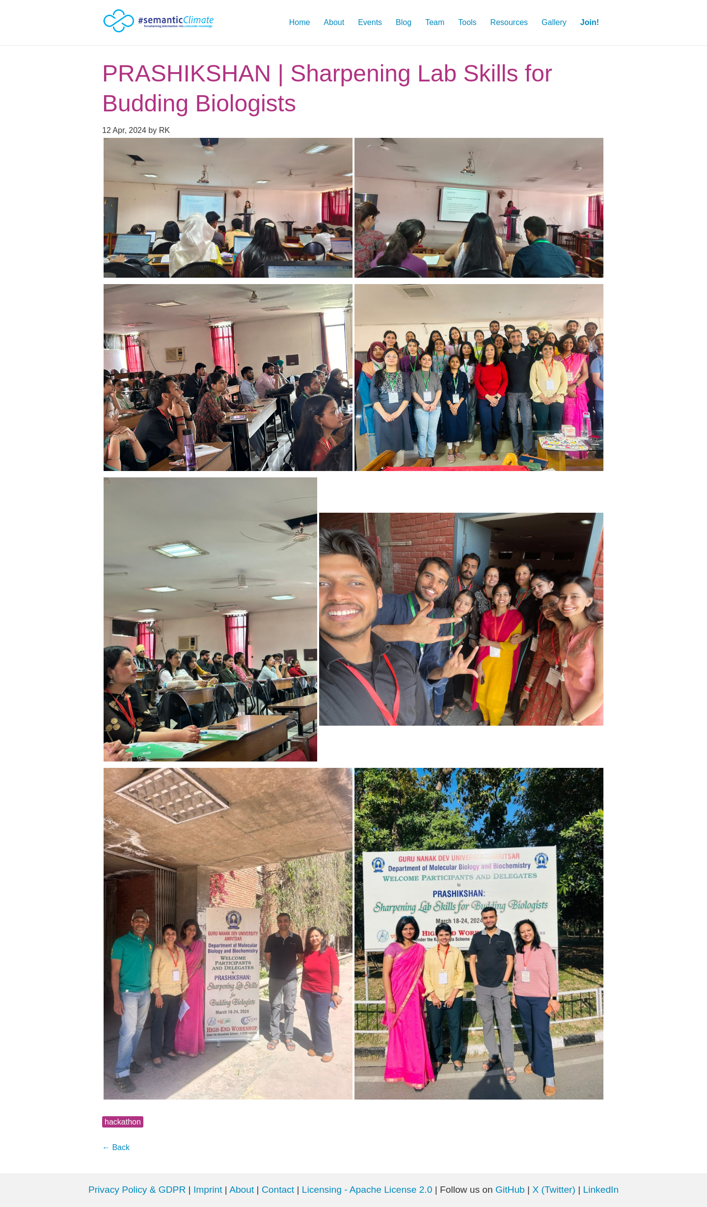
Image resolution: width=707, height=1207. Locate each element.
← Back (116, 1147)
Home (299, 22)
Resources (509, 22)
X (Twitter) (555, 1189)
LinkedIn (601, 1189)
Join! (589, 22)
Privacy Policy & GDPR (137, 1189)
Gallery (554, 22)
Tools (467, 22)
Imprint (207, 1189)
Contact (278, 1189)
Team (434, 22)
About (334, 22)
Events (370, 22)
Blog (403, 22)
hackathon (123, 1122)
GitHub (511, 1189)
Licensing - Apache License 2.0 (367, 1189)
